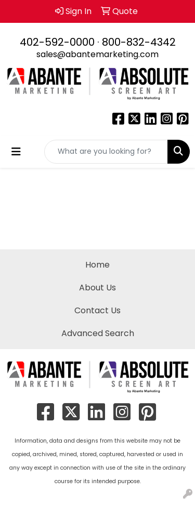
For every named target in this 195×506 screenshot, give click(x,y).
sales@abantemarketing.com (97, 54)
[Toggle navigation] (16, 151)
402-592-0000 (57, 42)
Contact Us (97, 310)
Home (97, 265)
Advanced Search (97, 333)
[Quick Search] (106, 152)
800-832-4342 (139, 42)
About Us (97, 288)
